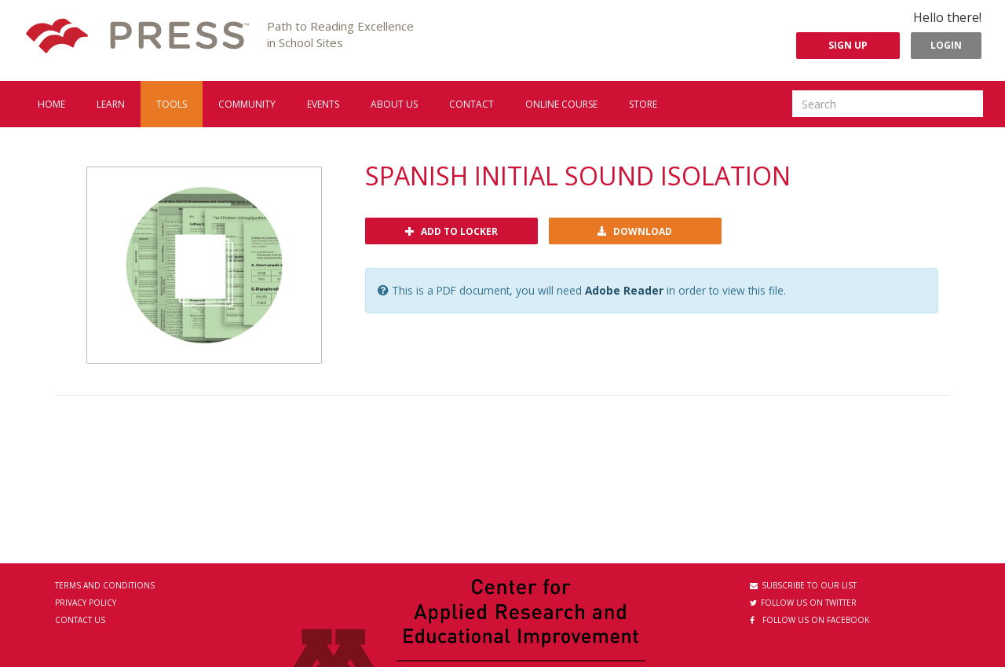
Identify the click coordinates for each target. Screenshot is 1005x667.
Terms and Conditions (105, 585)
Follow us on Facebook (809, 619)
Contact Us (80, 619)
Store (643, 104)
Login (946, 45)
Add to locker (451, 231)
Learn (111, 104)
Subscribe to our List (803, 585)
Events (323, 104)
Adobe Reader (624, 290)
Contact (471, 104)
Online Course (561, 104)
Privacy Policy (85, 602)
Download (635, 231)
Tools (171, 104)
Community (247, 104)
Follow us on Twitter (803, 602)
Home (51, 104)
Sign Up (848, 45)
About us (394, 104)
